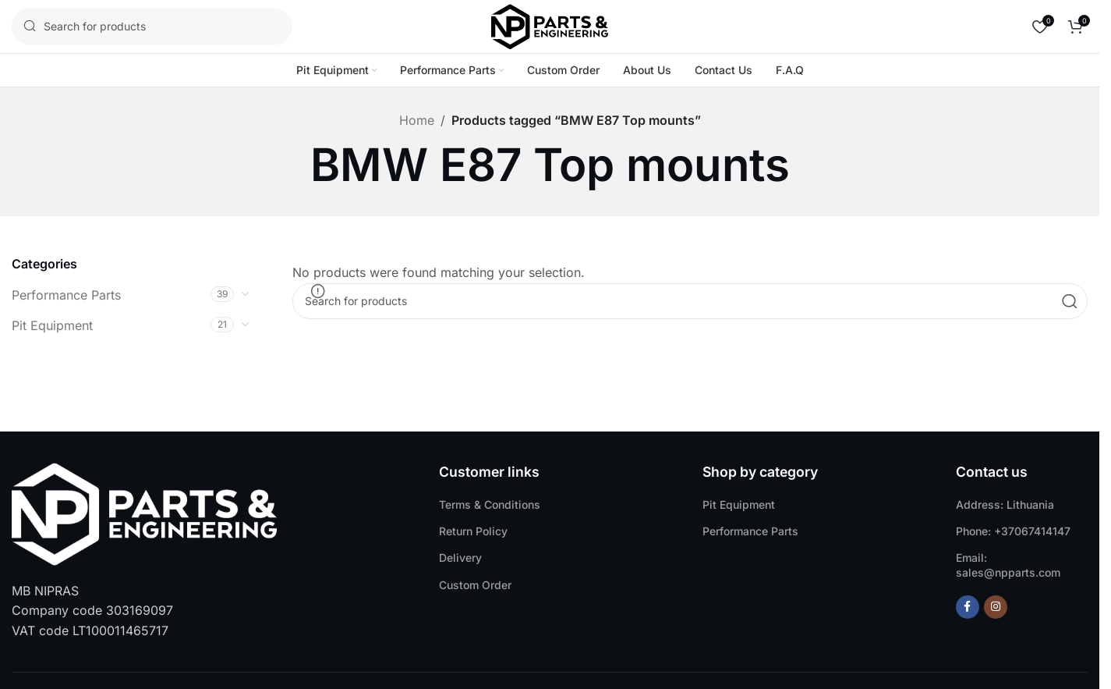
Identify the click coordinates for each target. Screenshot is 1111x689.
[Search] (152, 26)
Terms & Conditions (489, 504)
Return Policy (473, 531)
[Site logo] (549, 25)
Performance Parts (66, 295)
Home (416, 120)
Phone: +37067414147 (1013, 531)
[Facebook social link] (967, 607)
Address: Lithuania (1005, 504)
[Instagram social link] (995, 607)
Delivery (460, 557)
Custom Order (475, 584)
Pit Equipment (52, 325)
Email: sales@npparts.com (1008, 564)
